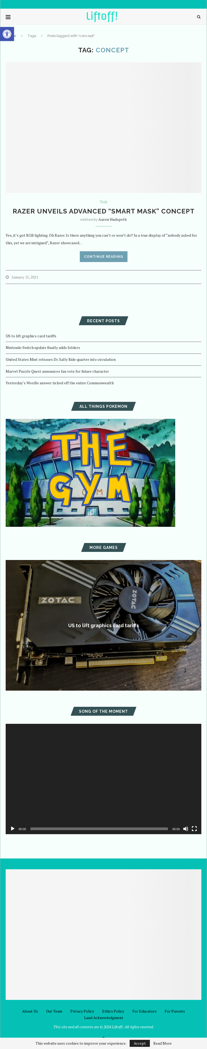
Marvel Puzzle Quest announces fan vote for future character (57, 371)
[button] (7, 34)
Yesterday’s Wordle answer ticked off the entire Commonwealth (60, 382)
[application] (103, 779)
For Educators (144, 1011)
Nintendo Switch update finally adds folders (43, 347)
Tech (103, 202)
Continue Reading (103, 257)
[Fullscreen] (194, 828)
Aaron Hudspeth (112, 219)
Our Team (54, 1011)
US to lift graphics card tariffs (31, 335)
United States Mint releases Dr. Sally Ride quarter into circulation (61, 359)
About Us (30, 1011)
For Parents (175, 1011)
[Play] (12, 828)
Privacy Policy (82, 1011)
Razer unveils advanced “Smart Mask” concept (104, 211)
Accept (140, 1043)
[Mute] (185, 828)
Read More (162, 1043)
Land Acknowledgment (103, 1017)
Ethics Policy (113, 1011)
